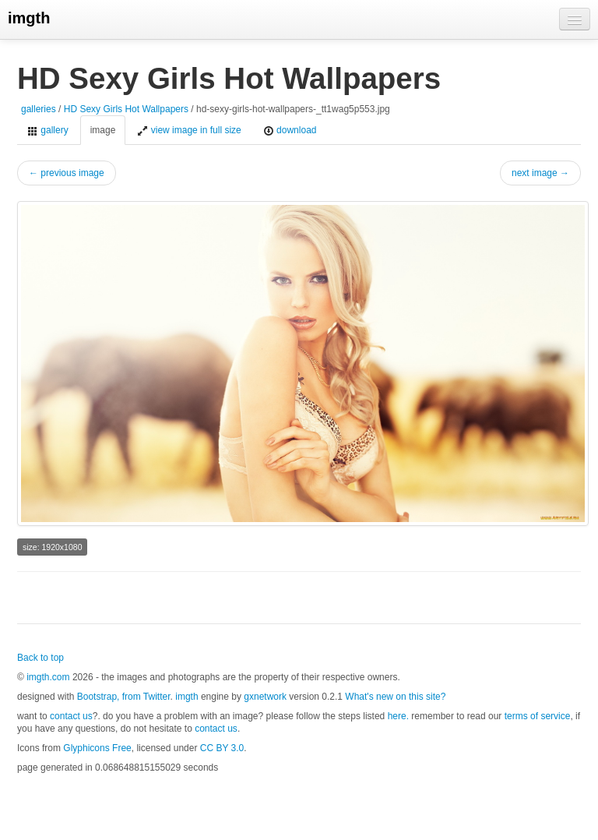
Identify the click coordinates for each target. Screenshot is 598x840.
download (290, 130)
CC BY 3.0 (222, 748)
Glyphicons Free (97, 748)
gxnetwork (265, 696)
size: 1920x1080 (52, 547)
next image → (540, 173)
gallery (48, 130)
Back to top (40, 657)
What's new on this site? (395, 696)
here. (398, 716)
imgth (29, 17)
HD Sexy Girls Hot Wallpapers (128, 109)
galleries (38, 109)
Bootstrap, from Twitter (124, 696)
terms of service (538, 716)
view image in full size (189, 130)
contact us (71, 716)
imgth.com (47, 677)
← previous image (66, 173)
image (103, 130)
